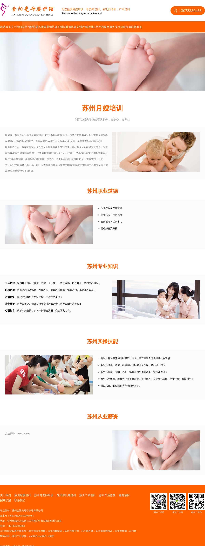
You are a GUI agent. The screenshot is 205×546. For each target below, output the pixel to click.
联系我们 (136, 26)
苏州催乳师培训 (67, 26)
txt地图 (50, 536)
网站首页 (5, 26)
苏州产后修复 (101, 26)
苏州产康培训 (85, 26)
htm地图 (42, 536)
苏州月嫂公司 (72, 531)
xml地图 (33, 536)
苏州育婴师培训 (47, 26)
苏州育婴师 (121, 531)
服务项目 (114, 26)
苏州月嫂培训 (30, 26)
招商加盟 (125, 26)
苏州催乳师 (87, 531)
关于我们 (16, 26)
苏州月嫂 (40, 531)
